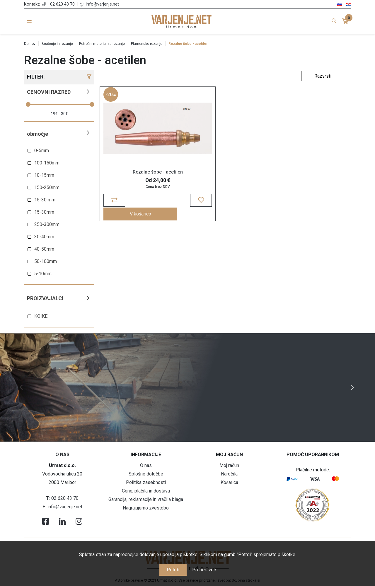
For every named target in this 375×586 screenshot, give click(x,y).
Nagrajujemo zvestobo (146, 508)
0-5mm (41, 150)
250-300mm (46, 224)
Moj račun (229, 465)
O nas (146, 465)
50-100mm (45, 261)
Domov (29, 44)
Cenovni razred (49, 92)
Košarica (229, 482)
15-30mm (44, 212)
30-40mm (44, 237)
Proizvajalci (45, 298)
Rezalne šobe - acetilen (130, 176)
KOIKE (40, 316)
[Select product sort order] (322, 76)
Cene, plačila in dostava (146, 491)
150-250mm (46, 187)
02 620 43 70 (62, 4)
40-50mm (44, 249)
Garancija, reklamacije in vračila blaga (145, 499)
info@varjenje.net (102, 4)
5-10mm (43, 273)
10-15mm (44, 175)
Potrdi (173, 570)
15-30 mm (44, 200)
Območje (37, 134)
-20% (111, 98)
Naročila (229, 474)
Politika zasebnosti (146, 482)
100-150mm (46, 163)
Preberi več (204, 570)
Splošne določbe (146, 474)
